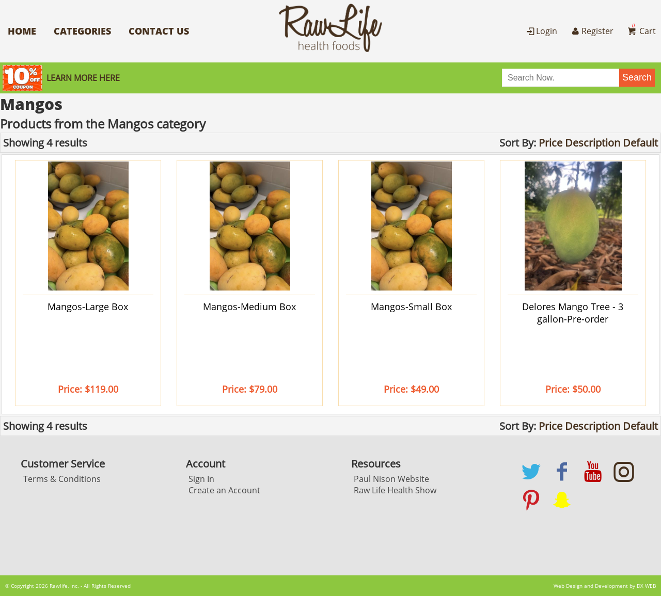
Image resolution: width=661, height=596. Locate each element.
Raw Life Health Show (395, 490)
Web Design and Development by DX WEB (605, 585)
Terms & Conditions (62, 479)
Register (591, 31)
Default (640, 143)
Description (592, 143)
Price (550, 143)
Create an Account (224, 490)
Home (22, 31)
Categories (82, 31)
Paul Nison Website (391, 479)
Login (541, 31)
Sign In (201, 479)
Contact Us (159, 31)
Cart (641, 31)
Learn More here (83, 78)
